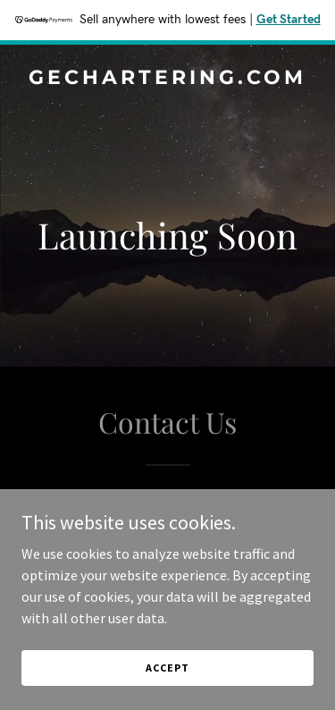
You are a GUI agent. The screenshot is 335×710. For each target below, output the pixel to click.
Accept (167, 667)
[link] (167, 79)
